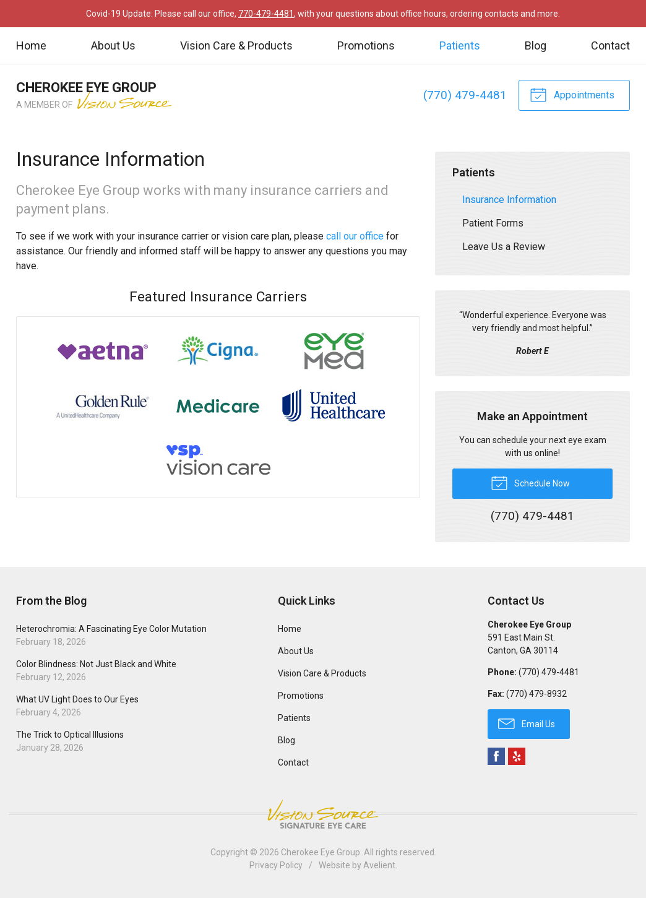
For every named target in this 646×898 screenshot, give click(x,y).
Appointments (572, 94)
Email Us (526, 723)
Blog (535, 45)
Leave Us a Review (503, 247)
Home (31, 45)
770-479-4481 (266, 14)
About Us (113, 45)
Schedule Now (530, 482)
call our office (355, 236)
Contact (610, 45)
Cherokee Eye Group (320, 852)
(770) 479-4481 (465, 95)
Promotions (366, 45)
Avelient (379, 865)
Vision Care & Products (236, 45)
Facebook (496, 756)
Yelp (516, 756)
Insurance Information (509, 199)
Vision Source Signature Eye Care (323, 814)
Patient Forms (492, 223)
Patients (459, 45)
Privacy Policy (276, 865)
